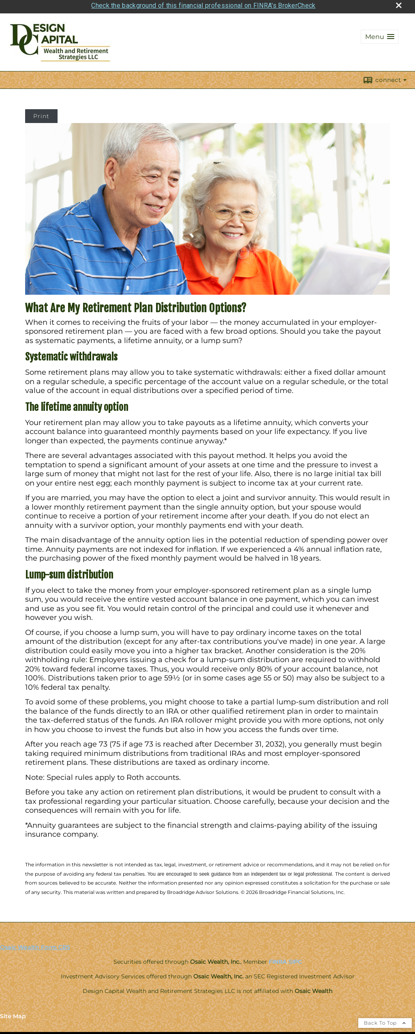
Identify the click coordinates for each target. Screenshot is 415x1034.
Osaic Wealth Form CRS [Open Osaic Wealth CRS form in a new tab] (35, 945)
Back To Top (385, 1021)
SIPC (295, 959)
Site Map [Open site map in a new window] (13, 1014)
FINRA (278, 959)
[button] (380, 35)
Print (41, 114)
